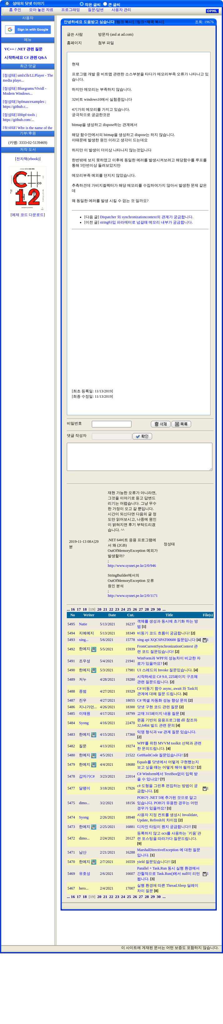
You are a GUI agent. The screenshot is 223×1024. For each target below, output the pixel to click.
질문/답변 (96, 10)
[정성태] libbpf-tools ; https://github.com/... (20, 117)
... (68, 609)
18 (85, 609)
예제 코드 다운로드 (28, 215)
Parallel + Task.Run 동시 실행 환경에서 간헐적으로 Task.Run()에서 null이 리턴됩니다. (168, 873)
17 (79, 609)
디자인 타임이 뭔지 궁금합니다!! (166, 827)
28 (147, 609)
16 (73, 609)
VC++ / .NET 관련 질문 (23, 49)
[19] (92, 609)
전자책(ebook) (27, 159)
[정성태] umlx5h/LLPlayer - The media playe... (28, 78)
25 (129, 609)
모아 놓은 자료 (41, 10)
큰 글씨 (114, 5)
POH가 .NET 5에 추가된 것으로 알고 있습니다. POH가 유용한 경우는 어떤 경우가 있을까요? (167, 802)
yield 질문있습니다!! (156, 862)
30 (158, 609)
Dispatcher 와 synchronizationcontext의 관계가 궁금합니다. (146, 217)
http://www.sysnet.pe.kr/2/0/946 (132, 565)
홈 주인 (15, 10)
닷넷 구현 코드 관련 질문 (160, 707)
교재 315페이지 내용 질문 (161, 713)
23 (117, 609)
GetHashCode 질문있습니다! (162, 755)
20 (99, 609)
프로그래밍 (70, 10)
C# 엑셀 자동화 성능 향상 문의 (165, 700)
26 (135, 609)
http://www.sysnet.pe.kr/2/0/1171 (133, 595)
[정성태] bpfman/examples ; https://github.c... (24, 104)
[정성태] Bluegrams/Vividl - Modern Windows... (24, 91)
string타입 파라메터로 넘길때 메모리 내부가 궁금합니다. (146, 222)
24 (123, 609)
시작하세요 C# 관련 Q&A (25, 57)
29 (153, 609)
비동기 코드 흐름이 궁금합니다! (166, 633)
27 (141, 609)
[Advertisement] (65, 310)
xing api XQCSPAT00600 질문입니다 (169, 640)
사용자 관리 (121, 10)
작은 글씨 (93, 5)
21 (105, 609)
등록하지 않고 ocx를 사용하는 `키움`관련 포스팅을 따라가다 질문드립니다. (169, 838)
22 (111, 609)
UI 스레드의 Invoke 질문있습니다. (167, 670)
